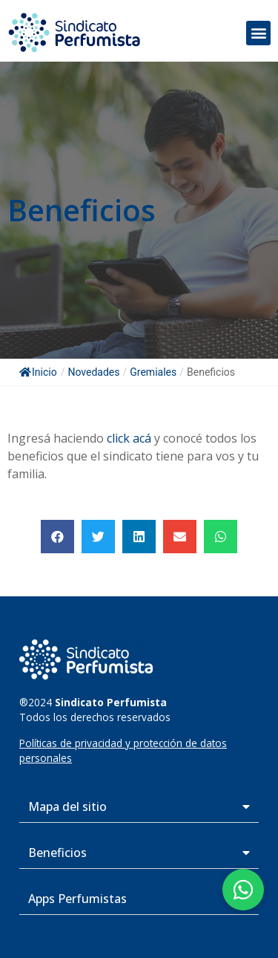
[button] (258, 33)
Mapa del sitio (67, 806)
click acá (129, 438)
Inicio (38, 372)
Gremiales (153, 372)
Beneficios (57, 852)
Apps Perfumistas (77, 898)
